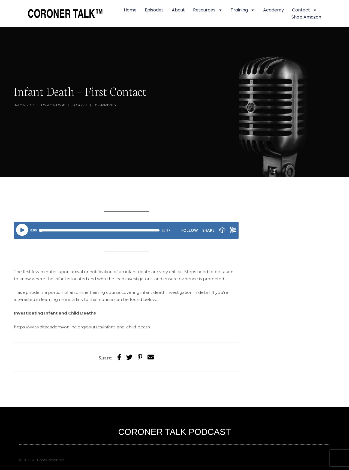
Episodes (154, 10)
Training (243, 10)
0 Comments (105, 105)
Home (130, 10)
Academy (273, 10)
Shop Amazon (306, 17)
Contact (304, 10)
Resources (207, 10)
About (178, 10)
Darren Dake (53, 105)
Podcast (79, 105)
